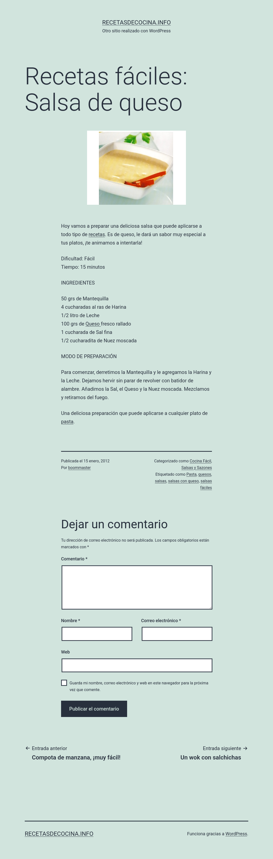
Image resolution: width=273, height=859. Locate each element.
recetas (97, 234)
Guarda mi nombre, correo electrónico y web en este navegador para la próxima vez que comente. (138, 686)
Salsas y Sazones (196, 467)
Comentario (74, 558)
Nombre (70, 620)
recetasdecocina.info (136, 22)
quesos (204, 474)
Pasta (191, 474)
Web (65, 651)
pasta (67, 422)
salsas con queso (183, 481)
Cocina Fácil (200, 461)
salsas (160, 481)
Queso (93, 324)
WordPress (236, 833)
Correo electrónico (161, 620)
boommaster (79, 467)
